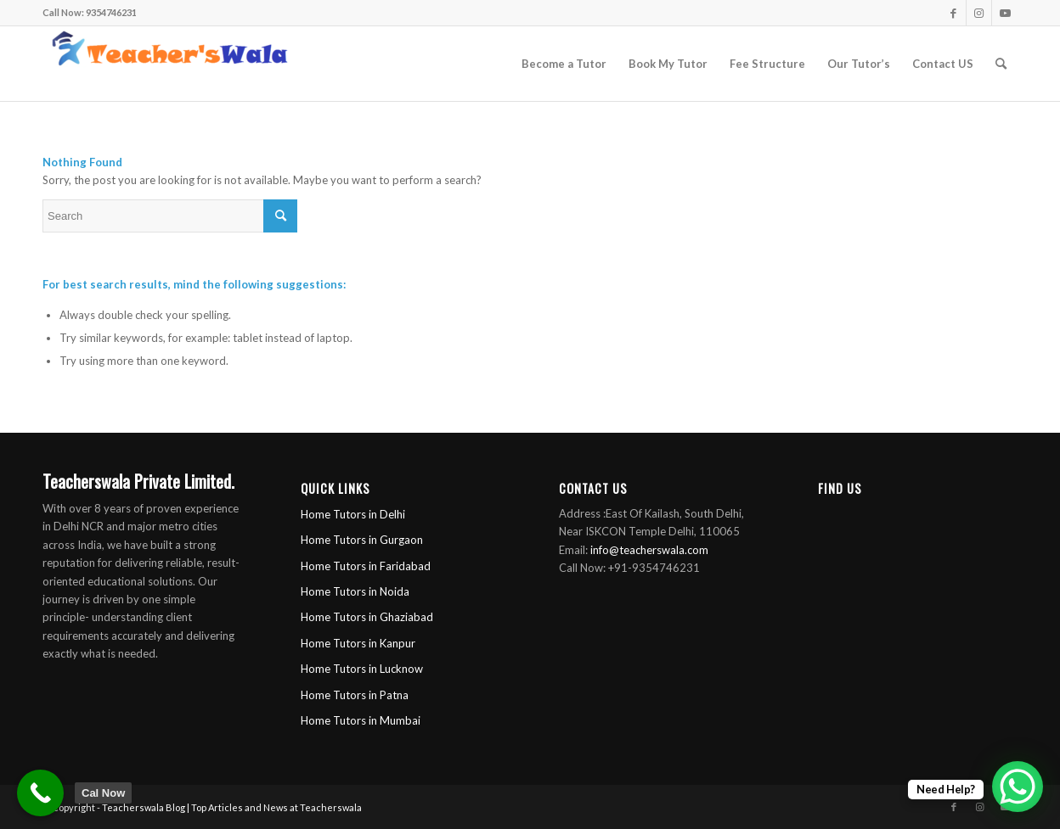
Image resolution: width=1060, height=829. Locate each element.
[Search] (1001, 63)
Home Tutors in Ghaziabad (367, 617)
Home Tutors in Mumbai (360, 720)
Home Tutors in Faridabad (366, 566)
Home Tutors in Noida (355, 591)
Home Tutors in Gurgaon (362, 539)
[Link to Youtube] (1005, 12)
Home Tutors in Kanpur (358, 643)
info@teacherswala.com (649, 550)
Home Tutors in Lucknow (362, 668)
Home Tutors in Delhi (353, 514)
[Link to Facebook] (953, 12)
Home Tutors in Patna (355, 695)
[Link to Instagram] (979, 12)
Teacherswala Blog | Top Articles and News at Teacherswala (232, 807)
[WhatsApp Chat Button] (1017, 786)
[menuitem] (563, 63)
